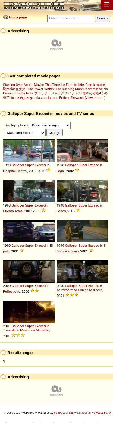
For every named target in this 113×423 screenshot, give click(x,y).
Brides (64, 98)
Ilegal (61, 171)
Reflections (11, 291)
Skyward (76, 98)
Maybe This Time (47, 85)
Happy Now (24, 93)
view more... (95, 98)
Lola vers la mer (45, 98)
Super (29, 165)
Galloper (17, 165)
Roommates (92, 89)
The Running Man (68, 89)
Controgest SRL (64, 412)
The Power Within (40, 89)
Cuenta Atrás (13, 211)
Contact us (84, 412)
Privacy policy (102, 412)
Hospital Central (15, 171)
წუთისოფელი (14, 89)
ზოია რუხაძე (21, 98)
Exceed (40, 165)
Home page (18, 17)
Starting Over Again (17, 85)
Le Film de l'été (72, 85)
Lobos (61, 211)
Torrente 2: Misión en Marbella (80, 290)
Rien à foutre (95, 85)
